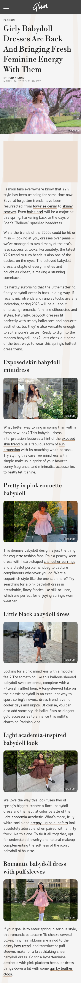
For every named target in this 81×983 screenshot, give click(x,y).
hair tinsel (35, 211)
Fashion (9, 20)
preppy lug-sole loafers (49, 822)
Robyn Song (16, 78)
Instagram (73, 130)
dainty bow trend (17, 945)
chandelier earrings (59, 561)
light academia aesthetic (23, 817)
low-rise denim (45, 206)
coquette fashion (22, 556)
